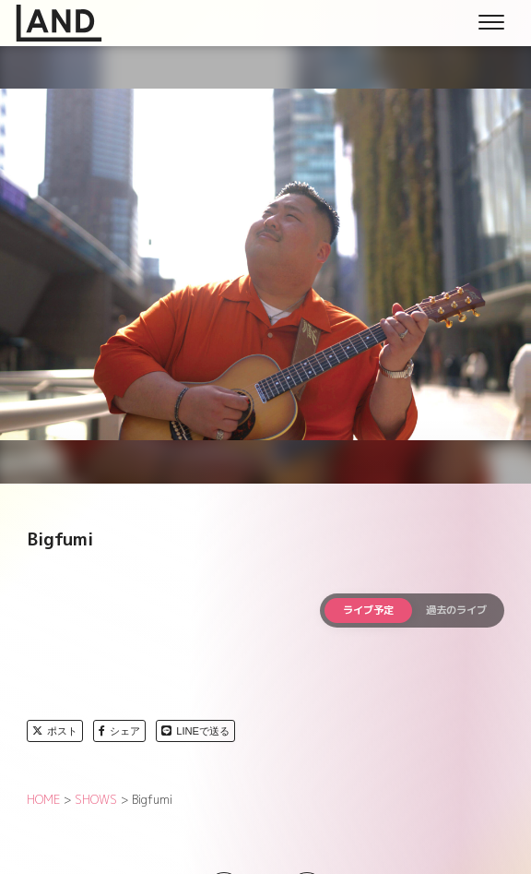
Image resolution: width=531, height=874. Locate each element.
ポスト (54, 730)
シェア (119, 730)
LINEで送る (195, 730)
